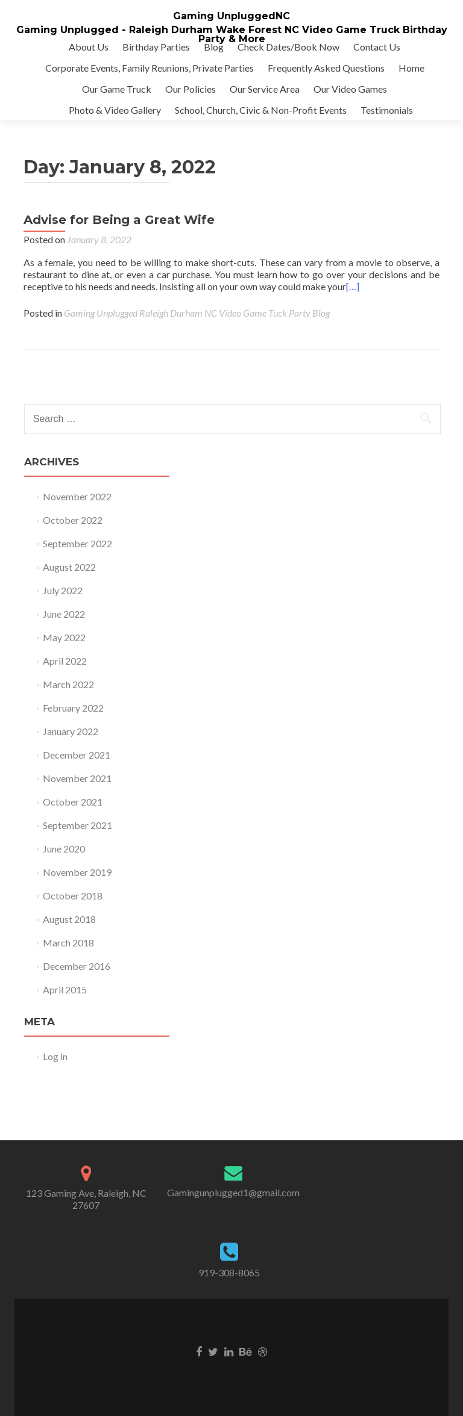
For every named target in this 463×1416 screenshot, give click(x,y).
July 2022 (63, 590)
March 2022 (68, 684)
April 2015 (65, 989)
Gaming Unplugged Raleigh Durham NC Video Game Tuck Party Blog (197, 312)
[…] (352, 286)
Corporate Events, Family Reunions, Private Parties (149, 67)
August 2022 (69, 567)
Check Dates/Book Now (288, 46)
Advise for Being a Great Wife (119, 220)
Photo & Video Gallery (115, 110)
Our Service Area (265, 89)
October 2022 (72, 520)
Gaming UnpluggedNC (231, 16)
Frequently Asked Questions (326, 67)
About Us (89, 46)
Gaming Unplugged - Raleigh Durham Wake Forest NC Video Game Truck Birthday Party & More (231, 34)
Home (411, 67)
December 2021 (76, 754)
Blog (214, 46)
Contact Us (376, 46)
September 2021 (77, 825)
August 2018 (69, 919)
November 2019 (77, 872)
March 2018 (68, 942)
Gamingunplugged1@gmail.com (233, 1192)
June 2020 (64, 848)
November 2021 (77, 778)
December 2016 (76, 966)
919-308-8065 (229, 1272)
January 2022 (70, 731)
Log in (55, 1056)
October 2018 (72, 895)
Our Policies (190, 89)
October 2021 (72, 801)
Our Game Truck (116, 89)
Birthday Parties (156, 46)
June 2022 (64, 614)
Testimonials (387, 110)
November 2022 (77, 496)
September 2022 (77, 543)
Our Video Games (350, 89)
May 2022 (64, 637)
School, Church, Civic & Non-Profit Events (261, 110)
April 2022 (65, 660)
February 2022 (73, 707)
